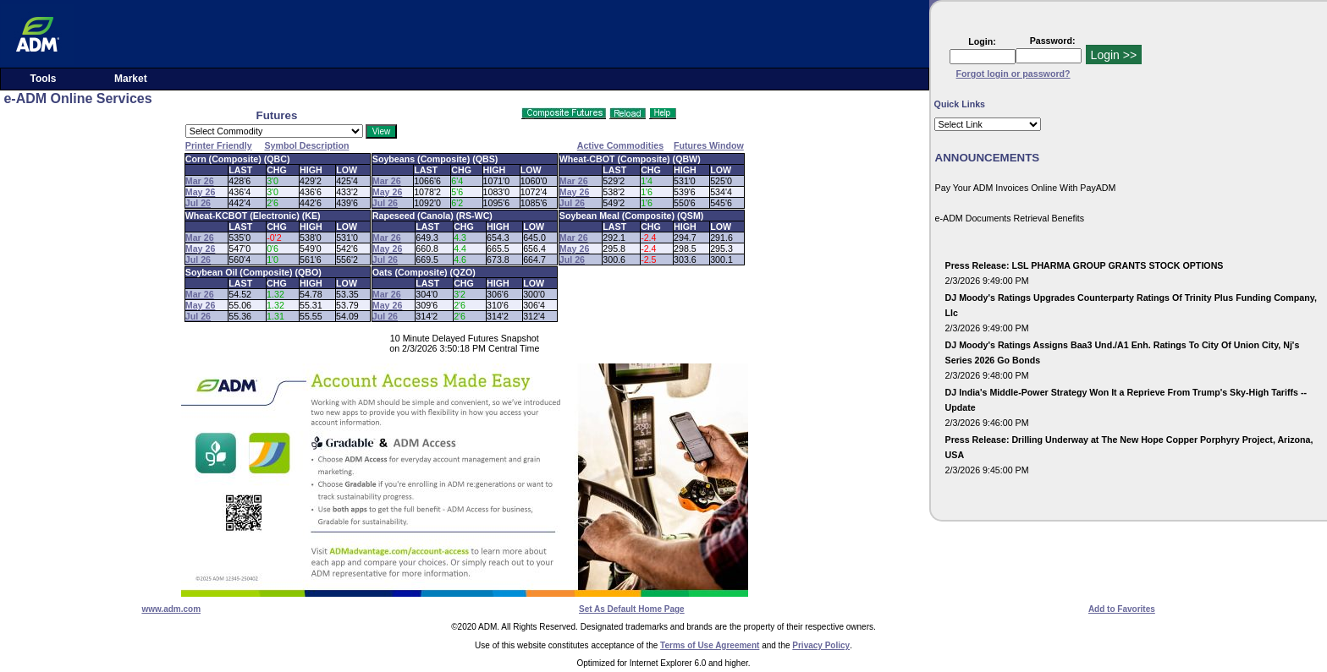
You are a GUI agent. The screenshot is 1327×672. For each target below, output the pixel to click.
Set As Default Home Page (632, 609)
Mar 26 (199, 181)
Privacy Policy (821, 645)
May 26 (200, 192)
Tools (43, 79)
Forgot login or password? (1013, 73)
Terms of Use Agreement (709, 645)
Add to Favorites (1121, 609)
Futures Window (709, 145)
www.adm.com (171, 609)
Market (130, 79)
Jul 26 (198, 203)
